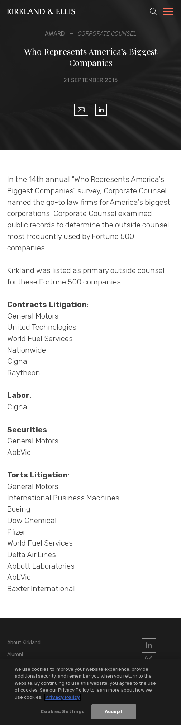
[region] (90, 692)
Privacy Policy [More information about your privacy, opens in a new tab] (62, 697)
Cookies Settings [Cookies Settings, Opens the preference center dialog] (63, 711)
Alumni (15, 654)
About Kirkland (24, 643)
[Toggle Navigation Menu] (168, 12)
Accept (114, 711)
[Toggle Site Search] (153, 11)
